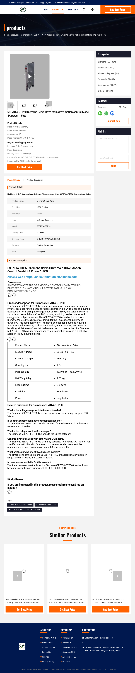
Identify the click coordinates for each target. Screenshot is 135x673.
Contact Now (113, 121)
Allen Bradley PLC (69, 647)
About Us (73, 9)
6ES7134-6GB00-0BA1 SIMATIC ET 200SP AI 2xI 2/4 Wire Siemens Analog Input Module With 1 (67, 601)
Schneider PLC (68, 652)
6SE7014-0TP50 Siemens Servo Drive (24, 510)
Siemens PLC (26, 35)
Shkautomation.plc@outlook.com (69, 3)
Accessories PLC (69, 657)
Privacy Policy (48, 662)
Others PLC (67, 662)
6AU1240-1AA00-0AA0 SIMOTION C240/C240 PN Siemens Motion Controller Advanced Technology (108, 601)
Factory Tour (47, 643)
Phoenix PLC (67, 643)
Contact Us (46, 652)
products (15, 35)
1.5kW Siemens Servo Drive (20, 504)
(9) (106, 79)
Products (58, 9)
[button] (49, 103)
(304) (107, 62)
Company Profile (49, 638)
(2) (107, 85)
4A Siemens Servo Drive (46, 504)
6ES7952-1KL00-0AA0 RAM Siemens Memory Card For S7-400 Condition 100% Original (23, 601)
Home (46, 9)
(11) (106, 67)
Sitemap (45, 657)
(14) (108, 73)
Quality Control (48, 647)
